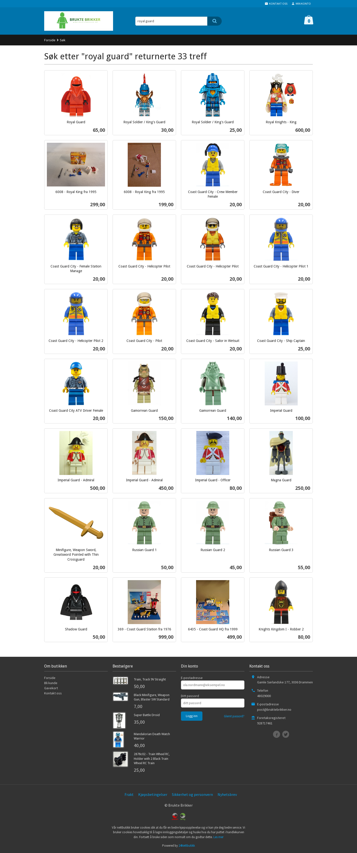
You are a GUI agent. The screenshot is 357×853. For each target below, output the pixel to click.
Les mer (218, 837)
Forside (49, 40)
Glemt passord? (234, 716)
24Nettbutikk (186, 845)
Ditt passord (190, 696)
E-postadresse (192, 678)
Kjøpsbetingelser (152, 794)
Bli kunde (50, 683)
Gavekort (51, 688)
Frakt (129, 794)
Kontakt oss (53, 693)
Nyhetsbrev (227, 794)
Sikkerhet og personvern (192, 794)
